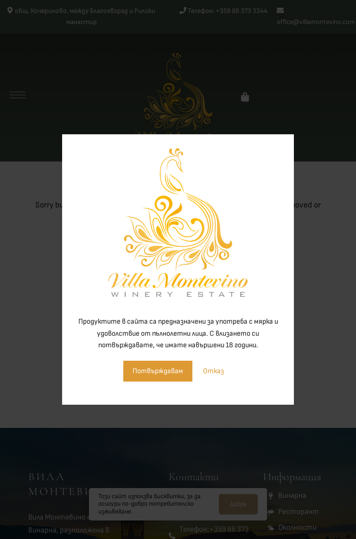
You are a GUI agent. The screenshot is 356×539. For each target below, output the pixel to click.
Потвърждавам (158, 371)
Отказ (213, 371)
